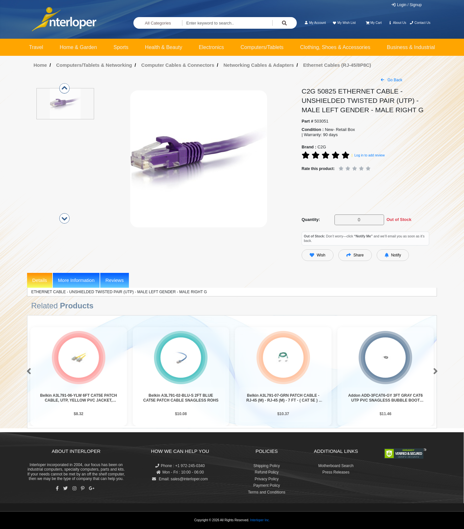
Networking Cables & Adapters (259, 65)
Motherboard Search (335, 466)
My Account (315, 23)
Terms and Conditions (266, 492)
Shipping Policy (266, 466)
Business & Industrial (411, 47)
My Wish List (343, 23)
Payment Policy (266, 485)
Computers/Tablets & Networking (94, 65)
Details (39, 280)
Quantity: (311, 219)
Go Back (391, 80)
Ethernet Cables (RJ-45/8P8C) (337, 65)
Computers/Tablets (261, 47)
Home (40, 65)
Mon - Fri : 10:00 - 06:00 (180, 472)
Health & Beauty (163, 47)
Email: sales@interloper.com (180, 479)
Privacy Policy (267, 479)
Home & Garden (78, 47)
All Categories (158, 23)
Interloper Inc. (260, 520)
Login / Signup (406, 5)
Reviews (114, 280)
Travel (36, 47)
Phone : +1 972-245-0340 (180, 466)
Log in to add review (369, 155)
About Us (397, 23)
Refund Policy (266, 472)
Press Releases (335, 472)
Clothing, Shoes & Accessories (335, 47)
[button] (27, 371)
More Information (76, 280)
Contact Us (420, 23)
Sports (120, 47)
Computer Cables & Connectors (177, 65)
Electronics (211, 47)
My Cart (373, 23)
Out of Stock (398, 219)
